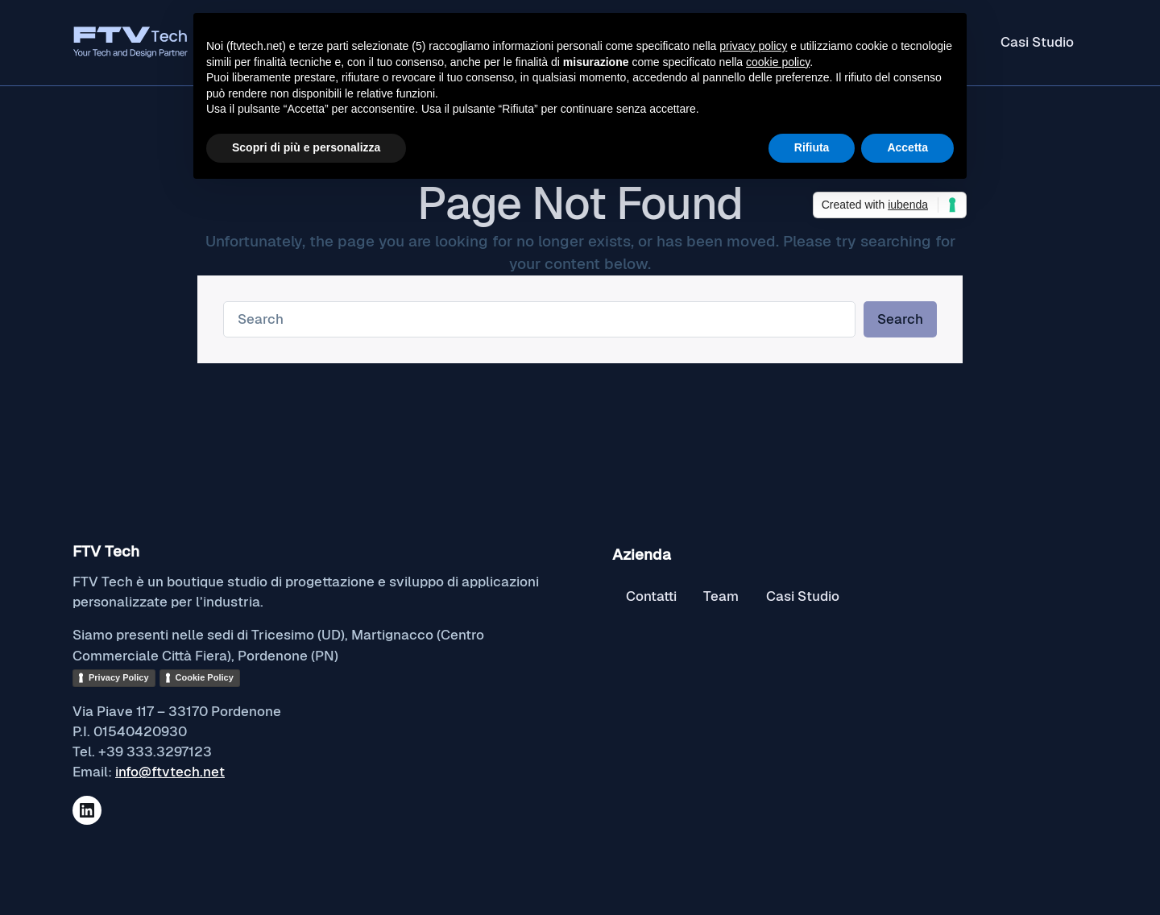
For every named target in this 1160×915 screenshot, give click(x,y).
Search (900, 319)
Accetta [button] (907, 147)
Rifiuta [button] (812, 147)
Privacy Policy (119, 677)
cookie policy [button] (778, 62)
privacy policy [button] (753, 45)
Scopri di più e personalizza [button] (306, 147)
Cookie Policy (205, 677)
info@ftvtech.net (170, 771)
